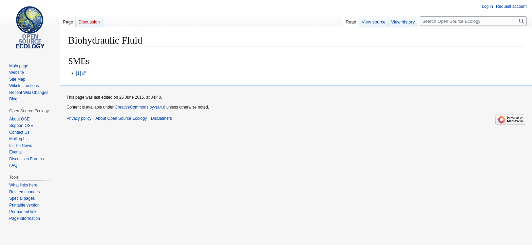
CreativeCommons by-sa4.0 (140, 107)
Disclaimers (161, 118)
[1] (78, 73)
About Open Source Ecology (121, 118)
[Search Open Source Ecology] (473, 21)
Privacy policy (78, 118)
